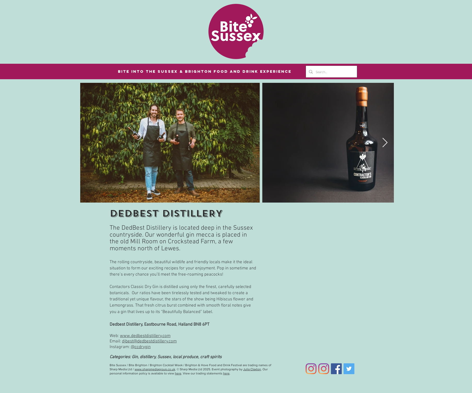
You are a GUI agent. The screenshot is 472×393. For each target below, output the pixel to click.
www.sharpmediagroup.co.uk (155, 369)
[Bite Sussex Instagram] (311, 368)
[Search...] (331, 71)
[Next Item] (385, 143)
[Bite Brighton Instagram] (323, 368)
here (178, 373)
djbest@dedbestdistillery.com (149, 341)
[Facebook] (336, 368)
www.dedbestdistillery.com (145, 336)
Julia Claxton (252, 369)
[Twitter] (349, 368)
